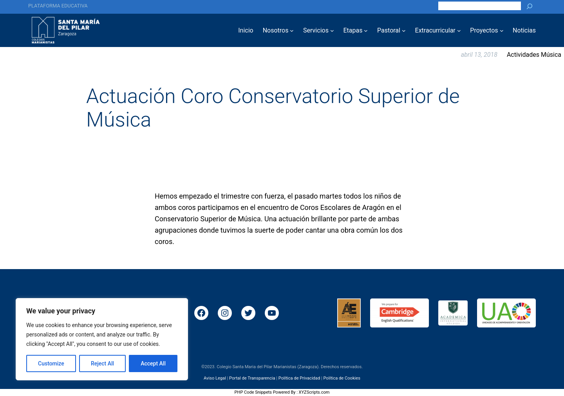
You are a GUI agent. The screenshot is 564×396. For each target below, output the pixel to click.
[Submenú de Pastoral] (404, 31)
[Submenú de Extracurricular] (459, 31)
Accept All (153, 363)
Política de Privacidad (299, 377)
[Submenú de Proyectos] (502, 31)
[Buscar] (529, 6)
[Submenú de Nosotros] (292, 31)
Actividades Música (534, 54)
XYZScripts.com (314, 392)
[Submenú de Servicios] (332, 31)
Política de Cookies (341, 377)
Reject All (102, 363)
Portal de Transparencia (252, 377)
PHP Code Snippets (253, 392)
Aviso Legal (215, 377)
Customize (51, 363)
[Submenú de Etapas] (366, 31)
